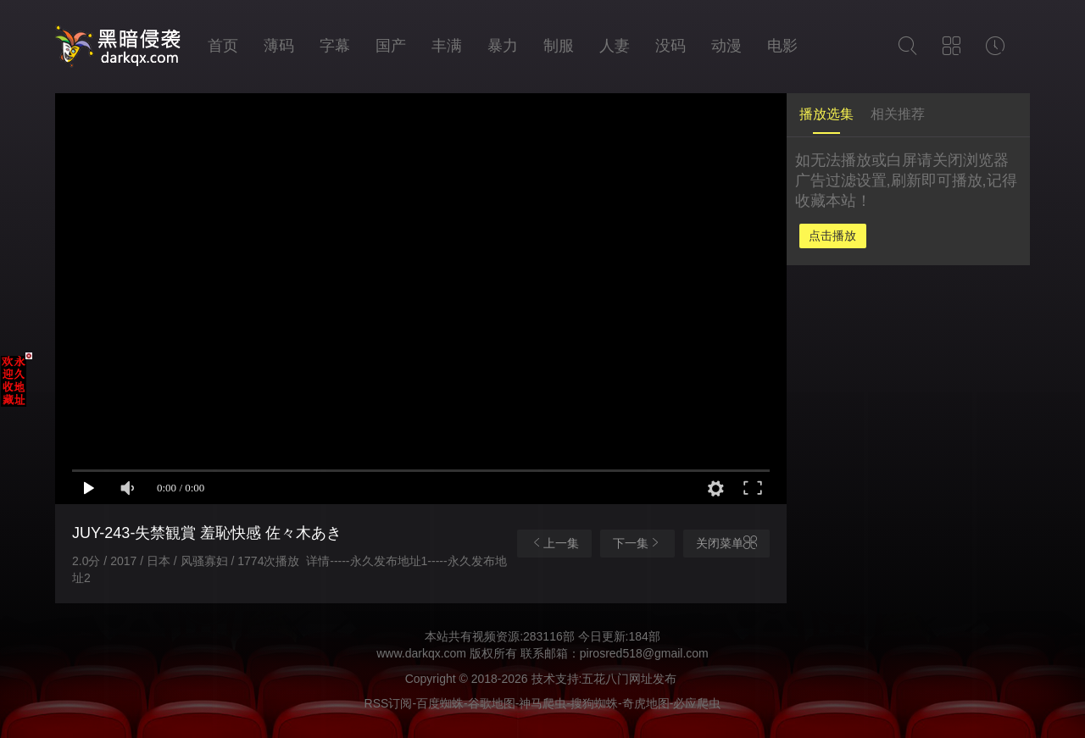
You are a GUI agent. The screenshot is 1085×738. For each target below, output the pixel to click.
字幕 (335, 45)
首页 (223, 45)
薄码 (279, 45)
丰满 (446, 45)
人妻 (614, 45)
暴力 (502, 45)
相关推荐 (898, 114)
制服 (558, 45)
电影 (782, 45)
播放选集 (826, 114)
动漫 (726, 45)
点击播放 (832, 235)
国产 (391, 45)
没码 (670, 45)
